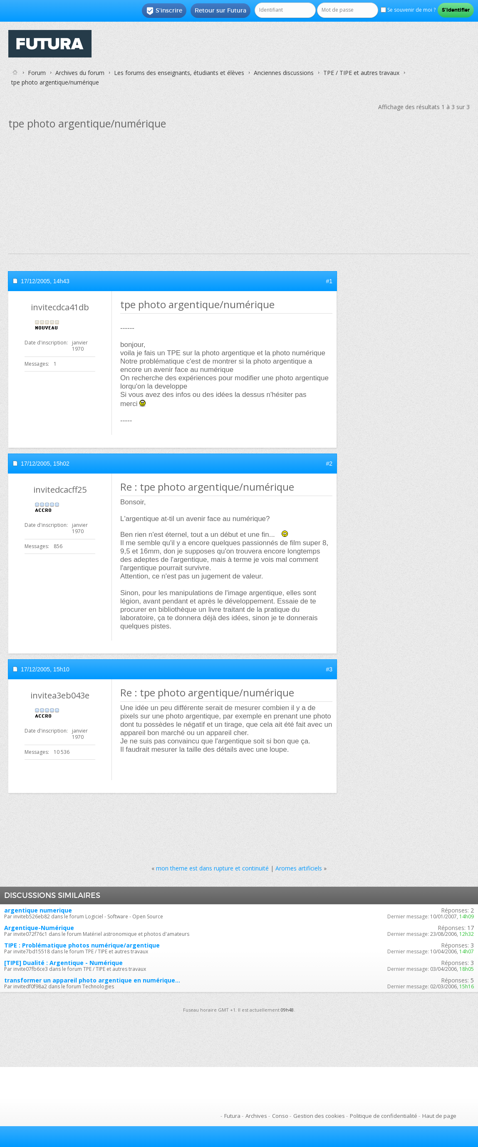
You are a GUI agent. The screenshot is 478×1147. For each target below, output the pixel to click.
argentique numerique (38, 910)
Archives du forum (79, 73)
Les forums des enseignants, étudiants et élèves (179, 73)
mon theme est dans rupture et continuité (212, 868)
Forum (37, 73)
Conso (280, 1116)
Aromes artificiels (298, 868)
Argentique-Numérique (39, 928)
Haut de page (439, 1116)
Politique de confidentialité (383, 1116)
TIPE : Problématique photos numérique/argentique (82, 945)
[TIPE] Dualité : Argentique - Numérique (63, 963)
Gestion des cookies (319, 1116)
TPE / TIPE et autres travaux (361, 73)
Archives (256, 1116)
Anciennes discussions (284, 73)
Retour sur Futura (220, 10)
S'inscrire (164, 11)
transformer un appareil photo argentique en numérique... (92, 980)
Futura (232, 1116)
